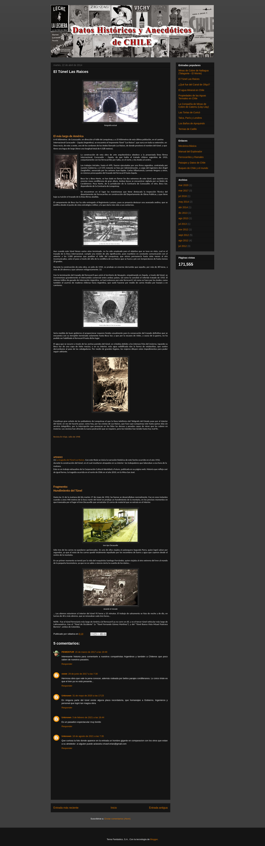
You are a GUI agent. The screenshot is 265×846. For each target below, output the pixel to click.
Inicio (114, 807)
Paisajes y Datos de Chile (192, 162)
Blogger (154, 839)
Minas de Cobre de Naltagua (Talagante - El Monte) (193, 72)
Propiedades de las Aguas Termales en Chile (192, 97)
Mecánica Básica (187, 146)
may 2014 (183, 201)
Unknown (66, 695)
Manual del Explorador (190, 151)
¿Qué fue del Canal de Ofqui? (194, 84)
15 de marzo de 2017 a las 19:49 (91, 652)
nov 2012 (183, 229)
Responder (67, 664)
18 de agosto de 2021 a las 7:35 (88, 736)
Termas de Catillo (187, 129)
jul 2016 (182, 196)
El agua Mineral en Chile (191, 90)
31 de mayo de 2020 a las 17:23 (88, 695)
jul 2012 (182, 246)
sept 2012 (183, 235)
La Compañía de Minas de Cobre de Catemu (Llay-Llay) (193, 105)
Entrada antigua (158, 807)
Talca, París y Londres (190, 118)
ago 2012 (183, 240)
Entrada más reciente (65, 807)
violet (64, 674)
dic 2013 (182, 213)
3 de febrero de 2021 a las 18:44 (88, 717)
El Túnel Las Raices (188, 79)
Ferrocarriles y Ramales (191, 157)
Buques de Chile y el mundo (193, 168)
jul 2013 (182, 224)
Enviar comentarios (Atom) (117, 818)
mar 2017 (183, 190)
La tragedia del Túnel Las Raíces (70, 460)
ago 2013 (183, 218)
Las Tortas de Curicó (189, 112)
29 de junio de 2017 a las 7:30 (83, 674)
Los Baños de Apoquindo (191, 123)
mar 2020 (183, 185)
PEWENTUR (68, 652)
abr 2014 (183, 207)
